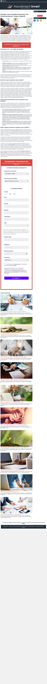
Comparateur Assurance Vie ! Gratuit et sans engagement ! (16, 45)
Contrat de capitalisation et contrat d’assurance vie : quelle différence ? (14, 447)
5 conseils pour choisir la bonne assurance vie (9, 334)
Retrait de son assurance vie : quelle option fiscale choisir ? (12, 402)
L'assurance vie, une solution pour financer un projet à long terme (13, 311)
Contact (23, 527)
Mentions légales (31, 526)
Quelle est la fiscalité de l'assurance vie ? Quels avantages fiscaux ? (13, 424)
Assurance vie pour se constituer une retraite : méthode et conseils (13, 379)
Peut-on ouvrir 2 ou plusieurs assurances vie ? (9, 491)
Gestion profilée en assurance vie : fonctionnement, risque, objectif (13, 356)
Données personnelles (39, 526)
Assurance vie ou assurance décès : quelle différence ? (11, 514)
